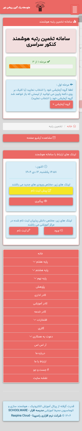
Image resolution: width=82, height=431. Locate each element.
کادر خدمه (41, 312)
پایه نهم (41, 279)
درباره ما (41, 353)
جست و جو (41, 370)
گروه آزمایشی (61, 104)
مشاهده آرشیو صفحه (41, 138)
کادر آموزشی (41, 304)
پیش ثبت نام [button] (41, 191)
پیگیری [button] (41, 202)
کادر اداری (41, 296)
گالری (41, 329)
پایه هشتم (41, 271)
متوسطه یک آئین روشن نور (16, 7)
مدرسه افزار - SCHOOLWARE (26, 410)
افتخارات (41, 320)
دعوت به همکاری (41, 337)
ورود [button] (58, 231)
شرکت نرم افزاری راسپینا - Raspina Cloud (36, 416)
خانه (71, 126)
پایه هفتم (41, 263)
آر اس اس (41, 345)
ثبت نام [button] (23, 231)
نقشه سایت (41, 378)
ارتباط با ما (41, 362)
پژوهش (41, 287)
